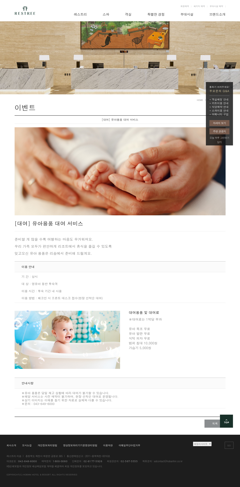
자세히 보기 (219, 123)
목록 (215, 424)
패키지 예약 (199, 6)
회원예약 (184, 6)
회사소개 (11, 445)
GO (229, 445)
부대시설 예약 (216, 6)
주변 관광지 (219, 131)
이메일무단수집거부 (129, 445)
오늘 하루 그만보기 (219, 137)
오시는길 (27, 445)
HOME (200, 100)
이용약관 (108, 445)
